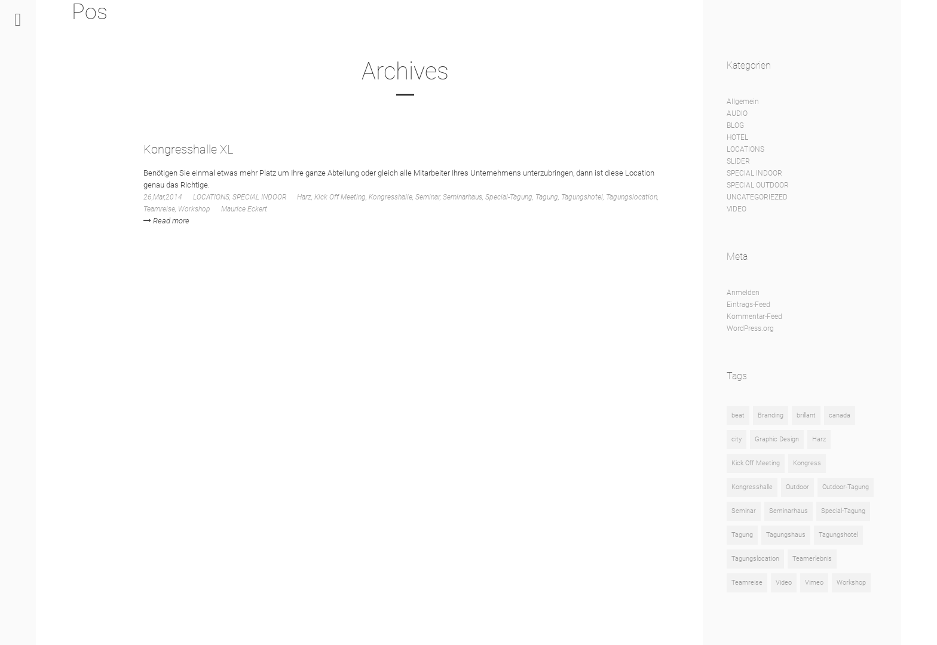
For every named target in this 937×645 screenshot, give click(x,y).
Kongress (807, 463)
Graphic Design (777, 439)
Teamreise (159, 209)
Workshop (194, 209)
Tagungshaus (786, 535)
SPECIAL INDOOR (259, 197)
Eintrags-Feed (748, 304)
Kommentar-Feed (754, 316)
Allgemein (743, 101)
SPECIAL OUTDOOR (758, 185)
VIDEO (736, 209)
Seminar (427, 197)
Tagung (546, 197)
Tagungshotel (582, 197)
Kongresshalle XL (188, 149)
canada (839, 415)
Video (784, 582)
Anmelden (743, 292)
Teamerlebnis (812, 559)
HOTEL (737, 137)
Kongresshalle (390, 197)
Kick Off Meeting (340, 197)
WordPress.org (750, 328)
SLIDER (738, 161)
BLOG (735, 125)
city (736, 439)
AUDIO (737, 113)
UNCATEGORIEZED (757, 197)
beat (738, 415)
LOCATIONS (211, 197)
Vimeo (814, 582)
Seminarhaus (462, 197)
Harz (304, 197)
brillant (806, 415)
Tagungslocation (631, 197)
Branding (770, 415)
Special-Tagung (508, 197)
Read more (166, 220)
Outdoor (797, 487)
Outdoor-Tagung (845, 487)
